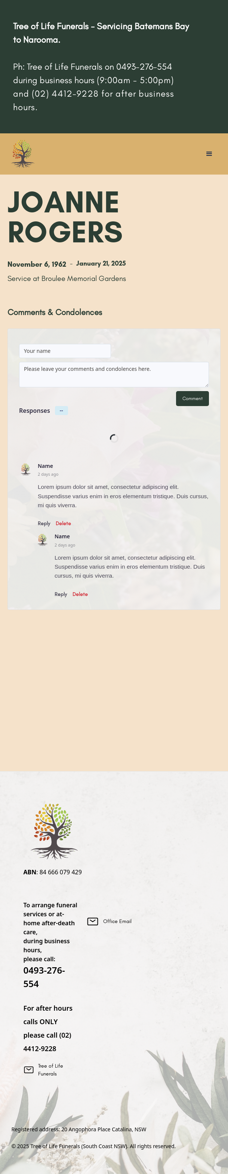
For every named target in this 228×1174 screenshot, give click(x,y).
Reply (44, 523)
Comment (192, 398)
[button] (209, 154)
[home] (22, 154)
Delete (63, 523)
